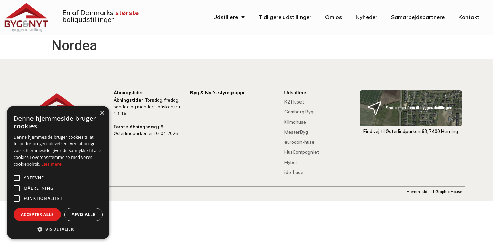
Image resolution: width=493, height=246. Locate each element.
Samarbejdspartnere (418, 17)
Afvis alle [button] (83, 214)
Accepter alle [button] (37, 214)
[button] (58, 229)
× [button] (101, 113)
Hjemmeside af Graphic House (434, 191)
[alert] (58, 172)
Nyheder (366, 17)
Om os (333, 17)
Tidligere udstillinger (284, 17)
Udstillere (229, 17)
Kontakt (468, 17)
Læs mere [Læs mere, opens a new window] (51, 164)
